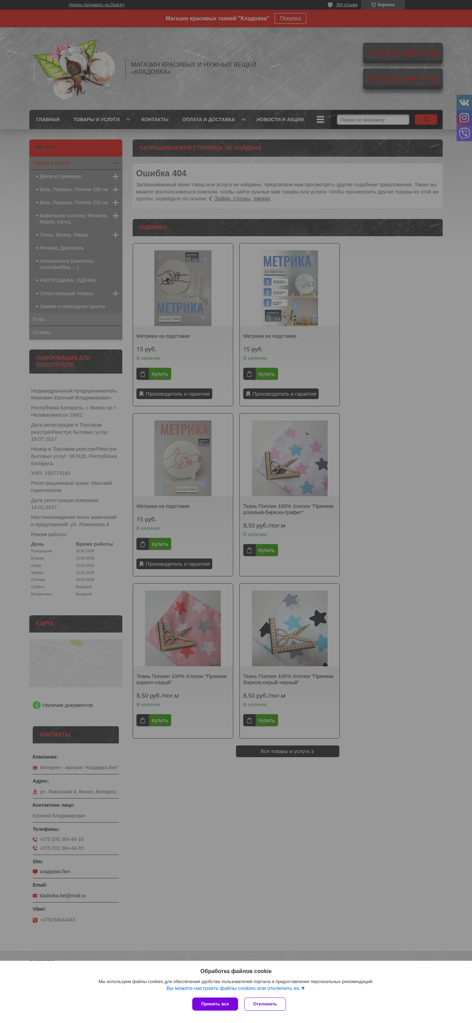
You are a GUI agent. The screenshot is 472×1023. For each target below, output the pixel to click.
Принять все (215, 1003)
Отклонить (266, 1003)
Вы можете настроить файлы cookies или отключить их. (233, 989)
